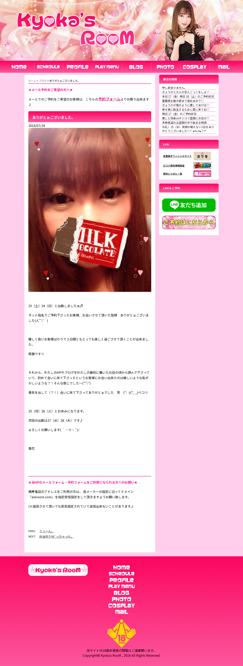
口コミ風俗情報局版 (174, 165)
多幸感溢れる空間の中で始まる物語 (184, 123)
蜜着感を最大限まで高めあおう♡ (183, 101)
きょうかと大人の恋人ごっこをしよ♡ (185, 92)
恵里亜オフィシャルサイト (177, 156)
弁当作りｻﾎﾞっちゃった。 (56, 536)
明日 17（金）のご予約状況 (179, 114)
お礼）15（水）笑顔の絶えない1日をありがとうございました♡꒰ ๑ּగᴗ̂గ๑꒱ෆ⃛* (188, 129)
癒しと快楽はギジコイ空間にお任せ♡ (185, 118)
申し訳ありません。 (174, 88)
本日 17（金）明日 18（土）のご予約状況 (188, 96)
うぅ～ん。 (46, 531)
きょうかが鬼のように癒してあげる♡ (185, 105)
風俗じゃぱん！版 (172, 173)
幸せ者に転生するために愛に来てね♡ (185, 109)
